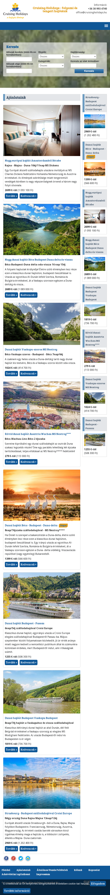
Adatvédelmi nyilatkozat (16, 874)
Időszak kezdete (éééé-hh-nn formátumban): (21, 53)
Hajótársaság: (78, 52)
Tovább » (11, 196)
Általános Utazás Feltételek (52, 870)
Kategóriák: (44, 61)
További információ (17, 890)
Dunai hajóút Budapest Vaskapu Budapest (31, 718)
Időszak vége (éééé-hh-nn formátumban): (19, 65)
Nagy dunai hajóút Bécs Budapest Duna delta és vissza (39, 259)
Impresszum (43, 874)
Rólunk (78, 870)
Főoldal (6, 870)
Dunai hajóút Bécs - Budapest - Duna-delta (31, 525)
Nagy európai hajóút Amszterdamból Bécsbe (33, 160)
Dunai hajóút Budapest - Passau (24, 623)
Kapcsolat (94, 870)
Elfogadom (98, 883)
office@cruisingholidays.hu (91, 12)
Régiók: (42, 52)
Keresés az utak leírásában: (85, 61)
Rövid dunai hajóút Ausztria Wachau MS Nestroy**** (38, 434)
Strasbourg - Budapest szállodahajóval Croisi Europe (38, 813)
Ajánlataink (23, 870)
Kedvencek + (29, 196)
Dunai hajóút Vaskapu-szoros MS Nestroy (31, 349)
